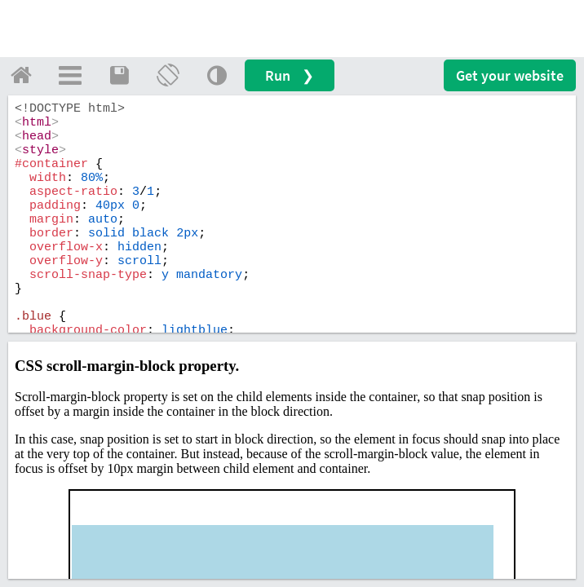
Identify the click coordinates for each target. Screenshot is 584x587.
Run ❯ (289, 75)
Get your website (510, 75)
